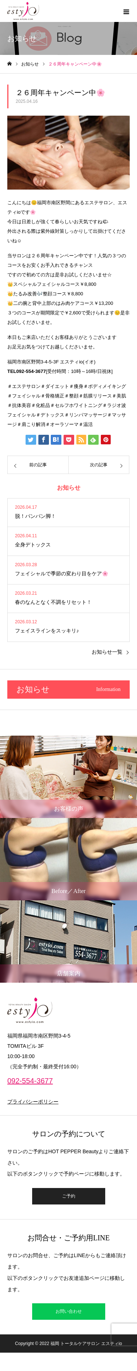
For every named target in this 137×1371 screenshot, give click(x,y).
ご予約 (68, 1196)
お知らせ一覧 (107, 651)
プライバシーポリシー (32, 1102)
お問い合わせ (69, 1311)
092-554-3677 (30, 1081)
